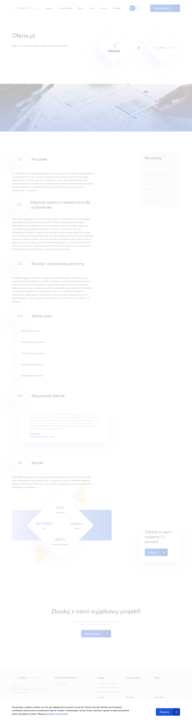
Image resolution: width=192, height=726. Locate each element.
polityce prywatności (57, 714)
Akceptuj (164, 712)
